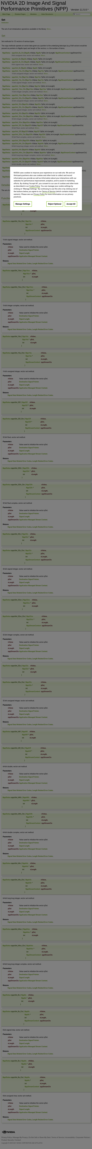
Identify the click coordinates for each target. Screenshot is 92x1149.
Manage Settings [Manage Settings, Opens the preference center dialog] (22, 204)
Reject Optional (54, 204)
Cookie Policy (34, 186)
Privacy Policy (39, 194)
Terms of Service (48, 192)
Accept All (70, 204)
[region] (46, 188)
